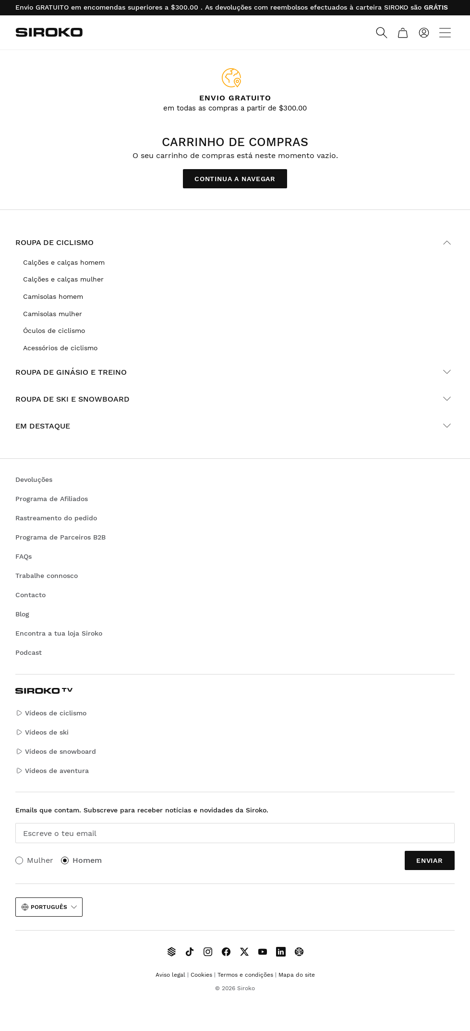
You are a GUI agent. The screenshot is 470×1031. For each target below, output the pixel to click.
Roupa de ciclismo (235, 242)
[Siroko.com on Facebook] (226, 951)
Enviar (429, 860)
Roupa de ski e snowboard (235, 398)
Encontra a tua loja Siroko (58, 633)
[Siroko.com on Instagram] (208, 951)
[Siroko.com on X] (244, 951)
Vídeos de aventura (52, 771)
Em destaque (235, 425)
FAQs (23, 556)
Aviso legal (170, 974)
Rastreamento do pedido (56, 518)
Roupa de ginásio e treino (235, 372)
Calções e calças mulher (63, 279)
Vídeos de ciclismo (50, 713)
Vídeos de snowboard (55, 752)
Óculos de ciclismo (54, 330)
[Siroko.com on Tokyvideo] (299, 951)
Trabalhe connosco (46, 575)
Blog (22, 614)
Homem (87, 860)
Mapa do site (296, 974)
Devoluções (33, 479)
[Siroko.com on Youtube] (262, 951)
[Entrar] (424, 32)
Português (49, 907)
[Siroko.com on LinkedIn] (281, 951)
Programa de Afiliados (51, 499)
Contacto (30, 595)
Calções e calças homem (64, 262)
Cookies (201, 974)
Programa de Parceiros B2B (60, 537)
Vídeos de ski (42, 732)
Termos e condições (245, 974)
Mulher (40, 860)
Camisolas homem (53, 296)
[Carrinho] (403, 32)
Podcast (28, 652)
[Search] (381, 32)
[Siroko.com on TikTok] (189, 951)
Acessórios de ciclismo (60, 348)
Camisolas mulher (52, 314)
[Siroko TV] (171, 951)
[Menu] (445, 32)
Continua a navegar (235, 179)
